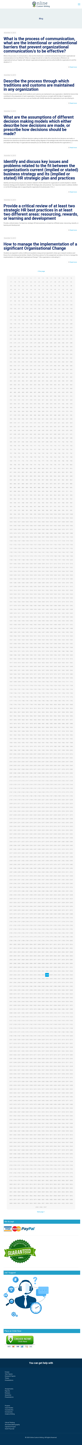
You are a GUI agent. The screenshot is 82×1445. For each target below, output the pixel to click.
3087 (67, 1009)
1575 (35, 651)
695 (35, 442)
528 (71, 400)
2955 (51, 979)
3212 (55, 1039)
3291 (51, 1058)
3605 (27, 1135)
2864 (71, 956)
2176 (71, 792)
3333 (27, 1070)
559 (67, 407)
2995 (18, 990)
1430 (31, 617)
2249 (43, 811)
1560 (39, 647)
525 (59, 400)
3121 (10, 1020)
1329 (10, 594)
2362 (47, 838)
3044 (23, 1001)
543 (67, 404)
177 (11, 320)
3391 (67, 1081)
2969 (43, 982)
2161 (10, 792)
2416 (71, 849)
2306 (14, 826)
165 (27, 316)
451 (19, 385)
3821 (59, 1184)
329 (43, 354)
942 (63, 499)
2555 (51, 883)
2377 (43, 841)
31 (67, 282)
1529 (43, 640)
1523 (18, 640)
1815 (35, 708)
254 (63, 335)
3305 (43, 1062)
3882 (47, 1199)
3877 (27, 1199)
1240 (39, 571)
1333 (27, 594)
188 (55, 320)
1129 (43, 544)
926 (63, 495)
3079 (35, 1009)
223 (67, 327)
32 (71, 282)
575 (67, 411)
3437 (59, 1093)
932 (23, 499)
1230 (63, 567)
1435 (51, 617)
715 (51, 445)
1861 (27, 720)
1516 (55, 636)
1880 (39, 723)
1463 (35, 624)
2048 (71, 761)
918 (31, 495)
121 (43, 305)
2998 (31, 990)
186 (47, 320)
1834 (47, 712)
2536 (39, 880)
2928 (71, 971)
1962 (47, 742)
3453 (59, 1097)
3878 (31, 1199)
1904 (71, 727)
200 (39, 324)
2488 (39, 868)
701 (59, 442)
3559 (35, 1123)
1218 (14, 567)
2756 (23, 933)
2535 (35, 880)
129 (11, 308)
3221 (27, 1043)
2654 (63, 906)
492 (55, 392)
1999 (67, 750)
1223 (35, 567)
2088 (39, 773)
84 (23, 297)
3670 (31, 1150)
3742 (63, 1165)
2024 (39, 758)
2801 (10, 944)
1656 (39, 670)
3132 (55, 1020)
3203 (18, 1039)
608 (71, 419)
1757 (59, 693)
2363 (51, 838)
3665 (10, 1150)
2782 (63, 937)
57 (43, 289)
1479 (35, 628)
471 (35, 388)
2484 (23, 868)
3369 (43, 1078)
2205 (59, 800)
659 (19, 434)
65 (11, 293)
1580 (55, 651)
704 (71, 442)
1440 (71, 617)
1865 (43, 720)
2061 (59, 765)
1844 (23, 716)
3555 (18, 1123)
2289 (10, 822)
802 (15, 468)
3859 (18, 1196)
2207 (67, 800)
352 (71, 358)
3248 (71, 1047)
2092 (55, 773)
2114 (14, 781)
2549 (27, 883)
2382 (63, 841)
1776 (71, 697)
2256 (71, 811)
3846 (31, 1192)
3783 (35, 1176)
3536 (71, 1116)
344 (39, 358)
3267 (18, 1055)
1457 (10, 624)
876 (55, 484)
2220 (55, 803)
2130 (14, 784)
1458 (14, 624)
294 (31, 346)
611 (19, 423)
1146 (47, 548)
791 (35, 464)
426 (47, 377)
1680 (71, 674)
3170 (14, 1032)
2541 (59, 880)
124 (55, 305)
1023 (67, 518)
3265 (10, 1055)
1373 (59, 602)
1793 (10, 704)
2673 (10, 914)
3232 (71, 1043)
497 (11, 396)
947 (19, 503)
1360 (71, 598)
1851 (51, 716)
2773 (27, 937)
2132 (23, 784)
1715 (18, 685)
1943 (35, 739)
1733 (27, 689)
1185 (10, 560)
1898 (47, 727)
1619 (18, 662)
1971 (18, 746)
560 (71, 407)
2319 (67, 826)
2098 (14, 777)
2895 (67, 963)
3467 (51, 1100)
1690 (47, 678)
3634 (14, 1142)
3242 (47, 1047)
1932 (55, 735)
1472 (71, 624)
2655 (67, 906)
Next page (41, 1212)
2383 (67, 841)
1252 (23, 575)
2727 (35, 925)
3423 (67, 1089)
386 (15, 369)
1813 (27, 708)
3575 (35, 1127)
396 (55, 369)
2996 (23, 990)
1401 (43, 609)
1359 (67, 598)
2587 (51, 891)
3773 (59, 1173)
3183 (67, 1032)
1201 (10, 563)
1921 (10, 735)
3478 (31, 1104)
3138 (14, 1024)
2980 (23, 986)
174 (63, 316)
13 (59, 278)
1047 (35, 525)
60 (55, 289)
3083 (51, 1009)
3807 (67, 1180)
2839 (35, 952)
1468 (55, 624)
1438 (63, 617)
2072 (39, 769)
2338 (14, 834)
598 (31, 419)
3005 (59, 990)
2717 (59, 921)
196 (23, 324)
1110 (31, 541)
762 (47, 457)
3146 (47, 1024)
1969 (10, 746)
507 (51, 396)
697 (43, 442)
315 (51, 350)
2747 (51, 929)
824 (39, 472)
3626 (47, 1138)
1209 (43, 563)
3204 (23, 1039)
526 (63, 400)
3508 (23, 1112)
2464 (71, 860)
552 (39, 407)
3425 (10, 1093)
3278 (63, 1055)
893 (59, 487)
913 (11, 495)
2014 (63, 754)
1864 (39, 720)
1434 (47, 617)
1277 (59, 579)
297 (43, 346)
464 (71, 385)
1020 (55, 518)
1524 (23, 640)
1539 (18, 643)
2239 (67, 807)
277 (27, 343)
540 (55, 404)
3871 (67, 1196)
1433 (43, 617)
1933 (59, 735)
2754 (14, 933)
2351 (67, 834)
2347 (51, 834)
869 (27, 484)
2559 (67, 883)
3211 (51, 1039)
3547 (51, 1119)
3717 (27, 1161)
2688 (71, 914)
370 (15, 365)
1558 (31, 647)
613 (27, 423)
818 (15, 472)
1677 (59, 674)
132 (23, 308)
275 (19, 343)
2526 (63, 876)
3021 (59, 994)
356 (23, 362)
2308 (23, 826)
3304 (39, 1062)
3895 (35, 1203)
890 (47, 487)
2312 (39, 826)
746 (47, 453)
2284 (55, 819)
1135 (67, 544)
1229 (59, 567)
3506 (14, 1112)
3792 (71, 1176)
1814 (31, 708)
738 (15, 453)
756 (23, 457)
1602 (14, 659)
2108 (55, 777)
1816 (39, 708)
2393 (43, 845)
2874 (47, 959)
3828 (23, 1188)
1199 (67, 560)
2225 (10, 807)
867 (19, 484)
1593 (43, 655)
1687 (35, 678)
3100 (55, 1013)
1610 (47, 659)
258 (15, 339)
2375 (35, 841)
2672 (71, 910)
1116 (55, 541)
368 (71, 362)
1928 (39, 735)
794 (47, 464)
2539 (51, 880)
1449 (43, 621)
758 (31, 457)
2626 (14, 902)
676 (23, 438)
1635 (18, 666)
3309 (59, 1062)
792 (39, 464)
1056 (71, 525)
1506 (14, 636)
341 (27, 358)
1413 (27, 613)
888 (39, 487)
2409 (43, 849)
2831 (67, 948)
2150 (31, 788)
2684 (55, 914)
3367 (35, 1078)
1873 (10, 723)
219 (51, 327)
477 (59, 388)
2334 (63, 830)
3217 (10, 1043)
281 (43, 343)
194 (15, 324)
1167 (67, 552)
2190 (63, 796)
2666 (47, 910)
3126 (31, 1020)
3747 (18, 1169)
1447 (35, 621)
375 (35, 365)
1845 (27, 716)
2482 (14, 868)
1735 (35, 689)
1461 (27, 624)
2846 (63, 952)
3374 (63, 1078)
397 (59, 369)
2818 (14, 948)
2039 (35, 761)
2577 (10, 891)
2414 (63, 849)
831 (67, 472)
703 (67, 442)
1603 (18, 659)
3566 (63, 1123)
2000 (71, 750)
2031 (67, 758)
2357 (27, 838)
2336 (71, 830)
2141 (59, 784)
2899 (18, 967)
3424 (71, 1089)
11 (51, 278)
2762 (47, 933)
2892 (55, 963)
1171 (18, 556)
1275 (51, 579)
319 (67, 350)
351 (67, 358)
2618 (47, 899)
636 (55, 426)
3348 (23, 1074)
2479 (67, 864)
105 (43, 301)
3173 (27, 1032)
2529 (10, 880)
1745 (10, 693)
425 (43, 377)
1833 (43, 712)
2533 (27, 880)
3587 (18, 1131)
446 (63, 381)
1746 (14, 693)
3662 (63, 1146)
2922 (47, 971)
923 (51, 495)
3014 (31, 994)
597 (27, 419)
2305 (10, 826)
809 (43, 468)
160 (71, 312)
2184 (39, 796)
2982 (31, 986)
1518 (63, 636)
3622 (31, 1138)
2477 (59, 864)
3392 (71, 1081)
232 (39, 331)
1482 (47, 628)
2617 (43, 899)
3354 (47, 1074)
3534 (63, 1116)
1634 (14, 666)
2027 (51, 758)
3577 (43, 1127)
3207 (35, 1039)
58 (47, 289)
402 (15, 373)
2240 (71, 807)
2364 (55, 838)
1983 (67, 746)
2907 (51, 967)
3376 (71, 1078)
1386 (47, 605)
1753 (43, 693)
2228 (23, 807)
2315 (51, 826)
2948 (23, 979)
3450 (47, 1097)
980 (23, 510)
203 (51, 324)
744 (39, 453)
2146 (14, 788)
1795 (18, 704)
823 (35, 472)
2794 (47, 940)
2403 (18, 849)
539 (51, 404)
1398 (31, 609)
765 (59, 457)
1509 (27, 636)
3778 (14, 1176)
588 (55, 415)
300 (55, 346)
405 (27, 373)
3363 (18, 1078)
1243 (51, 571)
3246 (63, 1047)
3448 (39, 1097)
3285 (27, 1058)
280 (39, 343)
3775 (67, 1173)
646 (31, 430)
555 (51, 407)
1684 (23, 678)
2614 (31, 899)
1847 (35, 716)
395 (51, 369)
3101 (59, 1013)
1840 (71, 712)
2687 (67, 914)
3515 (51, 1112)
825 (43, 472)
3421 (59, 1089)
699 (51, 442)
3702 (31, 1157)
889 (43, 487)
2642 (14, 906)
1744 (71, 689)
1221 (27, 567)
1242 (47, 571)
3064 (39, 1005)
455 (35, 385)
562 (15, 411)
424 (39, 377)
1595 (51, 655)
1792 (71, 701)
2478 (63, 864)
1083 (51, 533)
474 (47, 388)
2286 (63, 819)
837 (27, 476)
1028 (23, 522)
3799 (35, 1180)
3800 (39, 1180)
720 (71, 445)
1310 (63, 586)
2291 (18, 822)
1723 (51, 685)
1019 (51, 518)
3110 (31, 1017)
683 (51, 438)
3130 (47, 1020)
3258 (47, 1051)
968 (39, 506)
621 (59, 423)
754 (15, 457)
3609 (43, 1135)
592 (71, 415)
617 (43, 423)
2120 (39, 781)
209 (11, 327)
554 (47, 407)
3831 (35, 1188)
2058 (47, 765)
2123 (51, 781)
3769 (43, 1173)
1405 (59, 609)
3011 (18, 994)
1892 (23, 727)
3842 (14, 1192)
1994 (47, 750)
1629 (59, 662)
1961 (43, 742)
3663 (67, 1146)
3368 (39, 1078)
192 (71, 320)
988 (55, 510)
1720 (39, 685)
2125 (59, 781)
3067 (51, 1005)
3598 (63, 1131)
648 (39, 430)
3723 (51, 1161)
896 (71, 487)
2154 (47, 788)
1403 (51, 609)
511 (67, 396)
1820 (55, 708)
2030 (63, 758)
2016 (71, 754)
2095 (67, 773)
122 (47, 305)
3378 (14, 1081)
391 (35, 369)
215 (35, 327)
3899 (51, 1203)
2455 (35, 860)
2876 (55, 959)
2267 (51, 815)
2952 (39, 979)
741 (27, 453)
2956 (55, 979)
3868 (55, 1196)
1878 (31, 723)
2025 (43, 758)
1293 (59, 583)
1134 (63, 544)
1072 (71, 529)
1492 (23, 632)
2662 (31, 910)
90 (47, 297)
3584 (71, 1127)
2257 (10, 815)
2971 (51, 982)
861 (59, 480)
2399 (67, 845)
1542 (31, 643)
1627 (51, 662)
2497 (10, 872)
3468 (55, 1100)
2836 (23, 952)
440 (39, 381)
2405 (27, 849)
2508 (55, 872)
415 (67, 373)
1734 (31, 689)
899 (19, 491)
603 (51, 419)
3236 (23, 1047)
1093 (27, 537)
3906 (41, 1207)
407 (35, 373)
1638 (31, 666)
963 (19, 506)
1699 (18, 682)
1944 (39, 739)
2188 (55, 796)
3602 (14, 1135)
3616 (71, 1135)
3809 (10, 1184)
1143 (35, 548)
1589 (27, 655)
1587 (18, 655)
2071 (35, 769)
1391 (67, 605)
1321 (43, 590)
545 (11, 407)
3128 (39, 1020)
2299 (51, 822)
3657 (43, 1146)
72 (39, 293)
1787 (51, 701)
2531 (18, 880)
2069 (27, 769)
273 (11, 343)
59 (51, 289)
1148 (55, 548)
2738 (14, 929)
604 (55, 419)
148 (23, 312)
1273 (43, 579)
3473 (10, 1104)
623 (67, 423)
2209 (10, 803)
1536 (71, 640)
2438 (31, 857)
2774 (31, 937)
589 (59, 415)
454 (31, 385)
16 (71, 278)
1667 (18, 674)
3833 (43, 1188)
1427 (18, 617)
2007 (35, 754)
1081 (43, 533)
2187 (51, 796)
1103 (67, 537)
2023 (35, 758)
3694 (63, 1154)
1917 (59, 731)
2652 (55, 906)
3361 (10, 1078)
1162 (47, 552)
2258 (14, 815)
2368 (71, 838)
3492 (23, 1108)
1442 (14, 621)
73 (43, 293)
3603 (18, 1135)
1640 (39, 666)
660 (23, 434)
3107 (18, 1017)
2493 (59, 868)
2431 (67, 853)
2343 (35, 834)
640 (71, 426)
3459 (18, 1100)
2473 (43, 864)
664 (39, 434)
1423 (67, 613)
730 (47, 449)
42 (47, 286)
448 (71, 381)
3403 (51, 1085)
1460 (23, 624)
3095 (35, 1013)
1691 (51, 678)
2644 (23, 906)
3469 (59, 1100)
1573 (27, 651)
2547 (18, 883)
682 (47, 438)
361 (43, 362)
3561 (43, 1123)
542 (63, 404)
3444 (23, 1097)
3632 (71, 1138)
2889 (43, 963)
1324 (55, 590)
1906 (14, 731)
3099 (51, 1013)
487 (35, 392)
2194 (14, 800)
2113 (10, 781)
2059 (51, 765)
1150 (63, 548)
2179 (18, 796)
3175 (35, 1032)
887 (35, 487)
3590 (31, 1131)
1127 (35, 544)
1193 (43, 560)
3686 (31, 1154)
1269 (27, 579)
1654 (31, 670)
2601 (43, 895)
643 (19, 430)
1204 (23, 563)
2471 (35, 864)
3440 (71, 1093)
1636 (23, 666)
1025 (10, 522)
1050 (47, 525)
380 (55, 365)
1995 (51, 750)
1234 (14, 571)
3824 (71, 1184)
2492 (55, 868)
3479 (35, 1104)
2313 (43, 826)
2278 (31, 819)
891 (51, 487)
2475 (51, 864)
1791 (67, 701)
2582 (31, 891)
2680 (39, 914)
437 (27, 381)
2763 (51, 933)
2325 (27, 830)
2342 (31, 834)
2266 (47, 815)
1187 (18, 560)
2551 (35, 883)
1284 (23, 583)
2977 (10, 986)
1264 (71, 575)
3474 (14, 1104)
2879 (67, 959)
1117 (59, 541)
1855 (67, 716)
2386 (14, 845)
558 (63, 407)
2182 (31, 796)
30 (63, 282)
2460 (55, 860)
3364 (23, 1078)
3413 (27, 1089)
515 (19, 400)
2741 (27, 929)
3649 (10, 1146)
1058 (14, 529)
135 (35, 308)
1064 (39, 529)
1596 (55, 655)
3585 (10, 1131)
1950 (63, 739)
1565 (59, 647)
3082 (47, 1009)
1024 (71, 518)
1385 (43, 605)
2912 (71, 967)
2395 (51, 845)
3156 (23, 1028)
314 (47, 350)
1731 (18, 689)
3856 (71, 1192)
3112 (39, 1017)
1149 (59, 548)
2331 (51, 830)
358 (31, 362)
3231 (67, 1043)
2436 (23, 857)
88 (39, 297)
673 (11, 438)
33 (11, 286)
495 (67, 392)
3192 (39, 1036)
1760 (71, 693)
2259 (18, 815)
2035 (18, 761)
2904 (39, 967)
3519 (67, 1112)
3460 (23, 1100)
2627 (18, 902)
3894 (31, 1203)
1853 (59, 716)
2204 (55, 800)
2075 (51, 769)
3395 (18, 1085)
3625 (43, 1138)
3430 (31, 1093)
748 (55, 453)
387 (19, 369)
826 (47, 472)
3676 (55, 1150)
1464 (39, 624)
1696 (71, 678)
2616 (39, 899)
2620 (55, 899)
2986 (47, 986)
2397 (59, 845)
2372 (23, 841)
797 (59, 464)
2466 (14, 864)
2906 (47, 967)
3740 (55, 1165)
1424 (71, 613)
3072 (71, 1005)
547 (19, 407)
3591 (35, 1131)
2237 (59, 807)
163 (19, 316)
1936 (71, 735)
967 (35, 506)
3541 (27, 1119)
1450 (47, 621)
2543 (67, 880)
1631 (67, 662)
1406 (63, 609)
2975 (67, 982)
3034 (47, 998)
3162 (47, 1028)
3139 (18, 1024)
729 (43, 449)
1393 (10, 609)
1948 (55, 739)
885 (27, 487)
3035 (51, 998)
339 (19, 358)
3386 (47, 1081)
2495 (67, 868)
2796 (55, 940)
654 (63, 430)
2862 (63, 956)
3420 (55, 1089)
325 (27, 354)
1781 (27, 701)
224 (71, 327)
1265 (10, 579)
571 (51, 411)
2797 (59, 940)
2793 (43, 940)
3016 (39, 994)
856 (39, 480)
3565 (59, 1123)
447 (67, 381)
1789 (59, 701)
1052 (55, 525)
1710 (63, 682)
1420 (55, 613)
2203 (51, 800)
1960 (39, 742)
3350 (31, 1074)
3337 (43, 1070)
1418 (47, 613)
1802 (47, 704)
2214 (31, 803)
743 (35, 453)
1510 (31, 636)
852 (23, 480)
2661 (27, 910)
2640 (71, 902)
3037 (59, 998)
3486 (63, 1104)
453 (27, 385)
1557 (27, 647)
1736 (39, 689)
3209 (43, 1039)
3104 (71, 1013)
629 (27, 426)
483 (19, 392)
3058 (14, 1005)
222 (63, 327)
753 (11, 457)
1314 (14, 590)
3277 (59, 1055)
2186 (47, 796)
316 (55, 350)
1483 (51, 628)
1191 (35, 560)
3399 (35, 1085)
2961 (10, 982)
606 (63, 419)
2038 (31, 761)
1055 (67, 525)
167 (35, 316)
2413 (59, 849)
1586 (14, 655)
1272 (39, 579)
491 (51, 392)
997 (27, 514)
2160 (71, 788)
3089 (10, 1013)
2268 (55, 815)
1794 (14, 704)
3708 (55, 1157)
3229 (59, 1043)
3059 (18, 1005)
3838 (63, 1188)
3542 (31, 1119)
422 (31, 377)
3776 (71, 1173)
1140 (23, 548)
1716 (23, 685)
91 (51, 297)
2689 (10, 918)
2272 (71, 815)
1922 (14, 735)
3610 (47, 1135)
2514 (14, 876)
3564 (55, 1123)
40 (39, 286)
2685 (59, 914)
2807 (35, 944)
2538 (47, 880)
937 (43, 499)
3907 (45, 1207)
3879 (35, 1199)
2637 (59, 902)
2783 (67, 937)
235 (51, 331)
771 (19, 461)
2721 (10, 925)
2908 (55, 967)
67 (19, 293)
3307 (51, 1062)
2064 (71, 765)
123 (51, 305)
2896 (71, 963)
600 (39, 419)
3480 (39, 1104)
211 (19, 327)
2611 (18, 899)
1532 (55, 640)
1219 (18, 567)
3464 (39, 1100)
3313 (10, 1066)
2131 (18, 784)
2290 (14, 822)
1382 (31, 605)
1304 (39, 586)
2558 (63, 883)
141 (59, 308)
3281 (10, 1058)
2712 (39, 921)
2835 (18, 952)
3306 (47, 1062)
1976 (39, 746)
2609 (10, 899)
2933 (27, 975)
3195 (51, 1036)
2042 (47, 761)
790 (31, 464)
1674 (47, 674)
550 (31, 407)
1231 (67, 567)
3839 (67, 1188)
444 (55, 381)
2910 (63, 967)
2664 (39, 910)
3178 (47, 1032)
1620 (23, 662)
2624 (71, 899)
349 (59, 358)
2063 (67, 765)
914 (15, 495)
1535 (67, 640)
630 (31, 426)
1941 (27, 739)
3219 (18, 1043)
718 (63, 445)
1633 (10, 666)
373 (27, 365)
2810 (47, 944)
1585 (10, 655)
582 (31, 415)
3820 (55, 1184)
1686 (31, 678)
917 (27, 495)
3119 (67, 1017)
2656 (71, 906)
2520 (39, 876)
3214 (63, 1039)
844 (55, 476)
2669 (59, 910)
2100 (23, 777)
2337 (10, 834)
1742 (63, 689)
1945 (43, 739)
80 (71, 293)
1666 (14, 674)
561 (11, 411)
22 (31, 282)
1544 (39, 643)
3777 (10, 1176)
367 (67, 362)
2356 (23, 838)
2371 (18, 841)
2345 (43, 834)
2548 (23, 883)
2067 (18, 769)
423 (35, 377)
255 (67, 335)
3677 (59, 1150)
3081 (43, 1009)
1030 (31, 522)
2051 (18, 765)
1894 (31, 727)
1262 (63, 575)
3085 (59, 1009)
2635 (51, 902)
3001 (43, 990)
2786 (14, 940)
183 (35, 320)
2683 (51, 914)
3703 (35, 1157)
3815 (35, 1184)
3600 (71, 1131)
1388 (55, 605)
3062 (31, 1005)
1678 (63, 674)
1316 (23, 590)
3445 (27, 1097)
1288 (39, 583)
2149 (27, 788)
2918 (31, 971)
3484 (55, 1104)
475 (51, 388)
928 (71, 495)
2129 (10, 784)
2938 (47, 975)
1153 (10, 552)
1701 (27, 682)
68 (23, 293)
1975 (35, 746)
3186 (14, 1036)
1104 (71, 537)
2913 (10, 971)
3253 (27, 1051)
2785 (10, 940)
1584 (71, 651)
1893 (27, 727)
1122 (14, 544)
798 (63, 464)
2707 (18, 921)
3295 (67, 1058)
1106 (14, 541)
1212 (55, 563)
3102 (63, 1013)
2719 (67, 921)
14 (63, 278)
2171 (51, 792)
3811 (18, 1184)
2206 (63, 800)
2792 (39, 940)
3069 (59, 1005)
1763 (18, 697)
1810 (14, 708)
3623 (35, 1138)
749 (59, 453)
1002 (47, 514)
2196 (23, 800)
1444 (23, 621)
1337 (43, 594)
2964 (23, 982)
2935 (35, 975)
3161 (43, 1028)
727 (35, 449)
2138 (47, 784)
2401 (10, 849)
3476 (23, 1104)
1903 (67, 727)
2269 (59, 815)
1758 (63, 693)
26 (47, 282)
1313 (10, 590)
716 (55, 445)
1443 (18, 621)
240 (71, 331)
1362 (14, 602)
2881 (10, 963)
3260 (55, 1051)
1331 (18, 594)
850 (15, 480)
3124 (23, 1020)
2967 (35, 982)
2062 (63, 765)
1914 (47, 731)
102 (31, 301)
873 (43, 484)
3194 (47, 1036)
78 (63, 293)
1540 (23, 643)
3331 (18, 1070)
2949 (27, 979)
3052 (55, 1001)
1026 (14, 522)
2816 (71, 944)
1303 (35, 586)
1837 (59, 712)
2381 (59, 841)
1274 (47, 579)
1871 (67, 720)
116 (23, 305)
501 (27, 396)
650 (47, 430)
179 (19, 320)
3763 (18, 1173)
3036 (55, 998)
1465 (43, 624)
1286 (31, 583)
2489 (43, 868)
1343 (67, 594)
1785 (43, 701)
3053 (59, 1001)
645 (27, 430)
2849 (10, 956)
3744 (71, 1165)
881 (11, 487)
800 (71, 464)
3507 (18, 1112)
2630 (31, 902)
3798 (31, 1180)
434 (15, 381)
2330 (47, 830)
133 (27, 308)
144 (71, 308)
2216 (39, 803)
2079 (67, 769)
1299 (18, 586)
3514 (47, 1112)
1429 (27, 617)
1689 (43, 678)
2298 (47, 822)
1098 (47, 537)
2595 (18, 895)
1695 (67, 678)
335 (67, 354)
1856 (71, 716)
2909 (59, 967)
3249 (10, 1051)
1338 (47, 594)
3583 (67, 1127)
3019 (51, 994)
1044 (23, 525)
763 (51, 457)
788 (23, 464)
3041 (10, 1001)
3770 (47, 1173)
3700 (23, 1157)
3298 (14, 1062)
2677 (27, 914)
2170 (47, 792)
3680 (71, 1150)
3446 (31, 1097)
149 (27, 312)
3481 (43, 1104)
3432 (39, 1093)
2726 (31, 925)
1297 (10, 586)
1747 (18, 693)
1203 (18, 563)
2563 (18, 887)
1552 (71, 643)
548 (23, 407)
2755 (18, 933)
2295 (35, 822)
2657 (10, 910)
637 (59, 426)
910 (63, 491)
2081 (10, 773)
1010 (14, 518)
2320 (71, 826)
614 (31, 423)
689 (11, 442)
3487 (67, 1104)
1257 (43, 575)
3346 (14, 1074)
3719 (35, 1161)
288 (71, 343)
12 (55, 278)
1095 (35, 537)
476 (55, 388)
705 (11, 445)
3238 (31, 1047)
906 (47, 491)
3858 (14, 1196)
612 (23, 423)
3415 (35, 1089)
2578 (14, 891)
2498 (14, 872)
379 (51, 365)
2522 (47, 876)
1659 (51, 670)
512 (71, 396)
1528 (39, 640)
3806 (63, 1180)
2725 (27, 925)
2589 (59, 891)
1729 (10, 689)
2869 (27, 959)
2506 (47, 872)
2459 (51, 860)
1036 (55, 522)
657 (11, 434)
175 (67, 316)
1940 (23, 739)
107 (51, 301)
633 (43, 426)
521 (43, 400)
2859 (51, 956)
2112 (71, 777)
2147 (18, 788)
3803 (51, 1180)
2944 (71, 975)
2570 (47, 887)
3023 (67, 994)
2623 (67, 899)
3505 (10, 1112)
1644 (55, 666)
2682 (47, 914)
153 (43, 312)
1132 (55, 544)
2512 (71, 872)
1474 (14, 628)
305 (11, 350)
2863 (67, 956)
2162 (14, 792)
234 (47, 331)
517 (27, 400)
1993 (43, 750)
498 (15, 396)
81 (11, 297)
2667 (51, 910)
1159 (35, 552)
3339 (51, 1070)
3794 (14, 1180)
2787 (18, 940)
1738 (47, 689)
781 (59, 461)
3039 (67, 998)
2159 (67, 788)
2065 (10, 769)
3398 (31, 1085)
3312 (71, 1062)
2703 (67, 918)
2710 (31, 921)
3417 (43, 1089)
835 (19, 476)
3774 (63, 1173)
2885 (27, 963)
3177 (43, 1032)
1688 (39, 678)
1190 (31, 560)
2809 (43, 944)
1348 (23, 598)
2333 (59, 830)
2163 (18, 792)
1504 (71, 632)
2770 (14, 937)
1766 (31, 697)
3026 (14, 998)
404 (23, 373)
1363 (18, 602)
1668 (23, 674)
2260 (23, 815)
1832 (39, 712)
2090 (47, 773)
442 (47, 381)
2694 (31, 918)
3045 (27, 1001)
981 (27, 510)
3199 (67, 1036)
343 (35, 358)
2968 (39, 982)
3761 (10, 1173)
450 (15, 385)
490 (47, 392)
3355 (51, 1074)
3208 (39, 1039)
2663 (35, 910)
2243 (18, 811)
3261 (59, 1051)
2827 (51, 948)
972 (55, 506)
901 (27, 491)
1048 (39, 525)
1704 (39, 682)
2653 (59, 906)
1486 (63, 628)
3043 (18, 1001)
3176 (39, 1032)
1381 (27, 605)
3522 (14, 1116)
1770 (47, 697)
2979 (18, 986)
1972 (23, 746)
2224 (71, 803)
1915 (51, 731)
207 (67, 324)
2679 (35, 914)
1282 (14, 583)
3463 (35, 1100)
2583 (35, 891)
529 (11, 404)
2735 (67, 925)
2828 (55, 948)
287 (67, 343)
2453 (27, 860)
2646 (31, 906)
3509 (27, 1112)
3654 (31, 1146)
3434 (47, 1093)
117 (27, 305)
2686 (63, 914)
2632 (39, 902)
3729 (10, 1165)
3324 (55, 1066)
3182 (63, 1032)
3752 (39, 1169)
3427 (18, 1093)
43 (51, 286)
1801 (43, 704)
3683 (18, 1154)
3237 (27, 1047)
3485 (59, 1104)
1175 (35, 556)
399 (67, 369)
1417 (43, 613)
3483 (51, 1104)
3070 (63, 1005)
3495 (35, 1108)
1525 (27, 640)
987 (51, 510)
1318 (31, 590)
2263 (35, 815)
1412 (23, 613)
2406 (31, 849)
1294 (63, 583)
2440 (39, 857)
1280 (71, 579)
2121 (43, 781)
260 (23, 339)
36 (23, 286)
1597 (59, 655)
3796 (23, 1180)
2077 (59, 769)
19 (19, 282)
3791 (67, 1176)
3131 (51, 1020)
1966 (63, 742)
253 (59, 335)
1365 (27, 602)
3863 (35, 1196)
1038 (63, 522)
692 (23, 442)
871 (35, 484)
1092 (23, 537)
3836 (55, 1188)
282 (47, 343)
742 (31, 453)
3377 (10, 1081)
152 (39, 312)
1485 (59, 628)
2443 (51, 857)
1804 (55, 704)
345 (43, 358)
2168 (39, 792)
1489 (10, 632)
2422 (31, 853)
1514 (47, 636)
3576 (39, 1127)
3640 (39, 1142)
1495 (35, 632)
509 (59, 396)
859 (51, 480)
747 (51, 453)
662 (31, 434)
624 (71, 423)
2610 (14, 899)
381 (59, 365)
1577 (43, 651)
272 (71, 339)
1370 (47, 602)
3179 (51, 1032)
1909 (27, 731)
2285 (59, 819)
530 (15, 404)
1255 (35, 575)
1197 (59, 560)
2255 (67, 811)
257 (11, 339)
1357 (59, 598)
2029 (59, 758)
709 (27, 445)
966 (31, 506)
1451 (51, 621)
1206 (31, 563)
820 (23, 472)
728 (39, 449)
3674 (47, 1150)
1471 (67, 624)
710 (31, 445)
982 (31, 510)
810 (47, 468)
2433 (10, 857)
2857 (43, 956)
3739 (51, 1165)
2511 (67, 872)
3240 (39, 1047)
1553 (10, 647)
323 (19, 354)
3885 (59, 1199)
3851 (51, 1192)
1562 (47, 647)
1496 (39, 632)
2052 (23, 765)
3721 (43, 1161)
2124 (55, 781)
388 (23, 369)
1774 (63, 697)
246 (31, 335)
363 (51, 362)
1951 (67, 739)
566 (31, 411)
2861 (59, 956)
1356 (55, 598)
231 (35, 331)
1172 (23, 556)
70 (31, 293)
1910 (31, 731)
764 (55, 457)
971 (51, 506)
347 (51, 358)
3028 (23, 998)
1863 (35, 720)
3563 (51, 1123)
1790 (63, 701)
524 (55, 400)
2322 (14, 830)
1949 (59, 739)
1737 (43, 689)
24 (39, 282)
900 (23, 491)
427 (51, 377)
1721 (43, 685)
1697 (10, 682)
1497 (43, 632)
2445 (59, 857)
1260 (55, 575)
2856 (39, 956)
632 (39, 426)
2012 (55, 754)
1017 (43, 518)
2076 (55, 769)
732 (55, 449)
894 (63, 487)
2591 (67, 891)
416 (71, 373)
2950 (31, 979)
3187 (18, 1036)
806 (31, 468)
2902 (31, 967)
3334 (31, 1070)
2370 (14, 841)
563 (19, 411)
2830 (63, 948)
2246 (31, 811)
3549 (59, 1119)
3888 (71, 1199)
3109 (27, 1017)
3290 (47, 1058)
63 (67, 289)
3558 (31, 1123)
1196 (55, 560)
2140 (55, 784)
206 (63, 324)
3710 (63, 1157)
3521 (10, 1116)
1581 (59, 651)
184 (39, 320)
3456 (71, 1097)
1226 (47, 567)
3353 (43, 1074)
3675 (51, 1150)
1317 (27, 590)
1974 (31, 746)
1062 (31, 529)
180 (23, 320)
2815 (67, 944)
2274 (14, 819)
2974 (63, 982)
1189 (27, 560)
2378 (47, 841)
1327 (67, 590)
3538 (14, 1119)
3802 (47, 1180)
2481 (10, 868)
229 (27, 331)
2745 (43, 929)
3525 (27, 1116)
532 (23, 404)
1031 (35, 522)
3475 (18, 1104)
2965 (27, 982)
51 (19, 289)
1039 (67, 522)
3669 (27, 1150)
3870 (63, 1196)
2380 (55, 841)
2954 (47, 979)
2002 (14, 754)
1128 (39, 544)
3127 (35, 1020)
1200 (71, 560)
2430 (63, 853)
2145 (10, 788)
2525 (59, 876)
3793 (10, 1180)
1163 (51, 552)
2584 (39, 891)
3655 (35, 1146)
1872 (71, 720)
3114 (47, 1017)
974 (63, 506)
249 (43, 335)
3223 (35, 1043)
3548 (55, 1119)
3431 (35, 1093)
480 (71, 388)
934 (31, 499)
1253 (27, 575)
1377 (10, 605)
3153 (10, 1028)
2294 (31, 822)
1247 (67, 571)
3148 (55, 1024)
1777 (10, 701)
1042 (14, 525)
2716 (55, 921)
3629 (59, 1138)
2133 (27, 784)
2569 (43, 887)
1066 (47, 529)
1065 (43, 529)
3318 (31, 1066)
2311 (35, 826)
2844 (55, 952)
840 (39, 476)
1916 (55, 731)
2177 (10, 796)
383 (67, 365)
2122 (47, 781)
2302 (63, 822)
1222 (31, 567)
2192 (71, 796)
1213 (59, 563)
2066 (14, 769)
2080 (71, 769)
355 (19, 362)
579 (19, 415)
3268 (23, 1055)
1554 (14, 647)
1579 (51, 651)
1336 (39, 594)
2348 (55, 834)
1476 (23, 628)
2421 (27, 853)
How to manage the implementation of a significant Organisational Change (40, 246)
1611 (51, 659)
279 (35, 343)
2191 (67, 796)
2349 (59, 834)
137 (43, 308)
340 (23, 358)
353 (11, 362)
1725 (59, 685)
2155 (51, 788)
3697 (10, 1157)
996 (23, 514)
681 (43, 438)
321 (11, 354)
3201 (10, 1039)
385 (11, 369)
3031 (35, 998)
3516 (55, 1112)
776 (39, 461)
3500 (55, 1108)
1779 (18, 701)
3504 (71, 1108)
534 (31, 404)
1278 (63, 579)
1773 (59, 697)
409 (43, 373)
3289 (43, 1058)
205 (59, 324)
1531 (51, 640)
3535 (67, 1116)
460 (55, 385)
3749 (27, 1169)
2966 (31, 982)
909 (59, 491)
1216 (71, 563)
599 (35, 419)
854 (31, 480)
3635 (18, 1142)
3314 (14, 1066)
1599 (67, 655)
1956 (23, 742)
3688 (39, 1154)
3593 (43, 1131)
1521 (10, 640)
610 (15, 423)
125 (59, 305)
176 (71, 316)
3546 (47, 1119)
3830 (31, 1188)
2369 (10, 841)
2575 (67, 887)
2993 (10, 990)
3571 (18, 1127)
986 (47, 510)
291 (19, 346)
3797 (27, 1180)
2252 (55, 811)
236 (55, 331)
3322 (47, 1066)
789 (27, 464)
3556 (23, 1123)
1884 (55, 723)
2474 (47, 864)
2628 (23, 902)
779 (51, 461)
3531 (51, 1116)
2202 (47, 800)
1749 (27, 693)
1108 (23, 541)
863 (67, 480)
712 (39, 445)
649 (43, 430)
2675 (18, 914)
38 (31, 286)
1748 (23, 693)
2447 (67, 857)
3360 (71, 1074)
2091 (51, 773)
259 (19, 339)
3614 (63, 1135)
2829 (59, 948)
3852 (55, 1192)
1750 (31, 693)
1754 (47, 693)
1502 (63, 632)
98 (15, 301)
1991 (35, 750)
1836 (55, 712)
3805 (59, 1180)
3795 (18, 1180)
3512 (39, 1112)
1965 (59, 742)
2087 (35, 773)
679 (35, 438)
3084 (55, 1009)
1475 (18, 628)
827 (51, 472)
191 (67, 320)
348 (55, 358)
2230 (31, 807)
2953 (43, 979)
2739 (18, 929)
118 (31, 305)
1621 (27, 662)
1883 (51, 723)
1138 (14, 548)
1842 (14, 716)
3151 (67, 1024)
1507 (18, 636)
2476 (55, 864)
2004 (23, 754)
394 (47, 369)
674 (15, 438)
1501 (59, 632)
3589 (27, 1131)
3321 (43, 1066)
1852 (55, 716)
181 (27, 320)
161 (11, 316)
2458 (47, 860)
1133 (59, 544)
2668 (55, 910)
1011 (18, 518)
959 (67, 503)
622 (63, 423)
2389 (27, 845)
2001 (10, 754)
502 (31, 396)
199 (35, 324)
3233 (10, 1047)
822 (31, 472)
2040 (39, 761)
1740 (55, 689)
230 (31, 331)
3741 (59, 1165)
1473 (10, 628)
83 (19, 297)
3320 (39, 1066)
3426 (14, 1093)
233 (43, 331)
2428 (55, 853)
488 (39, 392)
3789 (59, 1176)
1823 (67, 708)
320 (71, 350)
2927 (67, 971)
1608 (39, 659)
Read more (73, 67)
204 (55, 324)
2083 (18, 773)
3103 (67, 1013)
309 (27, 350)
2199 (35, 800)
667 (51, 434)
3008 (71, 990)
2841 (43, 952)
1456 (71, 621)
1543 (35, 643)
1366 (31, 602)
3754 (47, 1169)
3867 (51, 1196)
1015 (35, 518)
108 (55, 301)
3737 (43, 1165)
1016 (39, 518)
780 (55, 461)
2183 (35, 796)
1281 (10, 583)
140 (55, 308)
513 (11, 400)
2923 (51, 971)
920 (39, 495)
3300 (23, 1062)
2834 (14, 952)
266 (47, 339)
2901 (27, 967)
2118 (31, 781)
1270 (31, 579)
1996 (55, 750)
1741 (59, 689)
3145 (43, 1024)
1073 (10, 533)
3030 (31, 998)
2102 (31, 777)
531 (19, 404)
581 (27, 415)
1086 (63, 533)
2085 (27, 773)
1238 (31, 571)
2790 (31, 940)
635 (51, 426)
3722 (47, 1161)
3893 (27, 1203)
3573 (27, 1127)
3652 (23, 1146)
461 (59, 385)
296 (39, 346)
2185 (43, 796)
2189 (59, 796)
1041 (10, 525)
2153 (43, 788)
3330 (14, 1070)
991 (67, 510)
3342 (63, 1070)
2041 (43, 761)
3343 (67, 1070)
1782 (31, 701)
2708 (23, 921)
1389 (59, 605)
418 (15, 377)
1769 (43, 697)
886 (31, 487)
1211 (51, 563)
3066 (47, 1005)
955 (51, 503)
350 (63, 358)
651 (51, 430)
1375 (67, 602)
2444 (55, 857)
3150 (63, 1024)
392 (39, 369)
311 (35, 350)
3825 (10, 1188)
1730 (14, 689)
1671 (35, 674)
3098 (47, 1013)
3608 (39, 1135)
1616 (71, 659)
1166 (63, 552)
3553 (10, 1123)
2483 (18, 868)
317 (59, 350)
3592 (39, 1131)
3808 (71, 1180)
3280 (71, 1055)
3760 (71, 1169)
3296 (71, 1058)
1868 (55, 720)
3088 (71, 1009)
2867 (18, 959)
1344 (71, 594)
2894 (63, 963)
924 (55, 495)
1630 (63, 662)
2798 (63, 940)
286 (63, 343)
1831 (35, 712)
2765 (59, 933)
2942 (63, 975)
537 (43, 404)
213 (27, 327)
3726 (63, 1161)
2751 (67, 929)
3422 (63, 1089)
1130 (47, 544)
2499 (18, 872)
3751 (35, 1169)
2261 (27, 815)
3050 (47, 1001)
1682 (14, 678)
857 (43, 480)
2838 (31, 952)
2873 (43, 959)
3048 (39, 1001)
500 (23, 396)
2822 (31, 948)
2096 (71, 773)
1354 (47, 598)
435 (19, 381)
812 (55, 468)
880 (71, 484)
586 (47, 415)
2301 (59, 822)
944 (71, 499)
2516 (23, 876)
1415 (35, 613)
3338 (47, 1070)
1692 (55, 678)
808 (39, 468)
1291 (51, 583)
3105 (10, 1017)
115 (19, 305)
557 (59, 407)
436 (23, 381)
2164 (23, 792)
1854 (63, 716)
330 (47, 354)
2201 (43, 800)
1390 (63, 605)
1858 (14, 720)
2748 (55, 929)
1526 (31, 640)
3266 (14, 1055)
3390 (63, 1081)
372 (23, 365)
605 (59, 419)
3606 (31, 1135)
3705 (43, 1157)
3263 (67, 1051)
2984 (39, 986)
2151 (35, 788)
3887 (67, 1199)
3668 (23, 1150)
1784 (39, 701)
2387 (18, 845)
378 (47, 365)
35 (19, 286)
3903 (67, 1203)
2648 (39, 906)
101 (27, 301)
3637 (27, 1142)
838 (31, 476)
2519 (35, 876)
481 (11, 392)
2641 (10, 906)
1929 (43, 735)
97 (11, 301)
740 (23, 453)
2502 (31, 872)
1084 (55, 533)
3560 (39, 1123)
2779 (51, 937)
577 (11, 415)
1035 (51, 522)
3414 (31, 1089)
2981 (27, 986)
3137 (10, 1024)
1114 (47, 541)
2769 (10, 937)
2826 (47, 948)
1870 (63, 720)
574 (63, 411)
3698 (14, 1157)
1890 (14, 727)
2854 (31, 956)
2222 (63, 803)
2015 (67, 754)
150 (31, 312)
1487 (67, 628)
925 (59, 495)
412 (55, 373)
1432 (39, 617)
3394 (14, 1085)
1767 (35, 697)
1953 (10, 742)
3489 (10, 1108)
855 (35, 480)
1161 (43, 552)
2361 (43, 838)
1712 (71, 682)
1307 (51, 586)
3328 (71, 1066)
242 (15, 335)
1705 (43, 682)
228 (23, 331)
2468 (23, 864)
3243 (51, 1047)
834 (15, 476)
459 (51, 385)
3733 (27, 1165)
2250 (47, 811)
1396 (23, 609)
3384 (39, 1081)
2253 (59, 811)
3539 (18, 1119)
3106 (14, 1017)
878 (63, 484)
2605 (59, 895)
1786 (47, 701)
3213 (59, 1039)
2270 (63, 815)
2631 (35, 902)
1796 (23, 704)
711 (35, 445)
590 (63, 415)
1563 (51, 647)
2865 (10, 959)
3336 (39, 1070)
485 (27, 392)
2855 (35, 956)
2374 (31, 841)
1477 (27, 628)
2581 (27, 891)
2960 (71, 979)
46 (63, 286)
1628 (55, 662)
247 (35, 335)
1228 (55, 567)
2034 (14, 761)
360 (39, 362)
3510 (31, 1112)
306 (15, 350)
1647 (67, 666)
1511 (35, 636)
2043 (51, 761)
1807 (67, 704)
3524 (23, 1116)
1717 (27, 685)
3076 (23, 1009)
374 (31, 365)
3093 (27, 1013)
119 (35, 305)
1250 (14, 575)
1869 (59, 720)
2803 (18, 944)
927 (67, 495)
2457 (43, 860)
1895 (35, 727)
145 (11, 312)
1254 (31, 575)
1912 (39, 731)
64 (71, 289)
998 (31, 514)
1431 (35, 617)
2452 (23, 860)
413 (59, 373)
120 (39, 305)
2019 (18, 758)
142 (63, 308)
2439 (35, 857)
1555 (18, 647)
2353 (10, 838)
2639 (67, 902)
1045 (27, 525)
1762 (14, 697)
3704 (39, 1157)
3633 (10, 1142)
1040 (71, 522)
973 (59, 506)
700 (55, 442)
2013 (59, 754)
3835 (51, 1188)
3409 (10, 1089)
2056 (39, 765)
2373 (27, 841)
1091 (18, 537)
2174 (63, 792)
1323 (51, 590)
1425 (10, 617)
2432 (71, 853)
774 (31, 461)
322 (15, 354)
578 (15, 415)
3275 (51, 1055)
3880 (39, 1199)
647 (35, 430)
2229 (27, 807)
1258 (47, 575)
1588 (23, 655)
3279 (67, 1055)
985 (43, 510)
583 (35, 415)
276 (23, 343)
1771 (51, 697)
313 (43, 350)
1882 (47, 723)
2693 (27, 918)
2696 (39, 918)
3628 (55, 1138)
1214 (63, 563)
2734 (63, 925)
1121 (10, 544)
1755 (51, 693)
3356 (55, 1074)
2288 (71, 819)
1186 (14, 560)
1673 (43, 674)
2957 (59, 979)
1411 (18, 613)
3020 (55, 994)
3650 (14, 1146)
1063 (35, 529)
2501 (27, 872)
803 (19, 468)
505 (43, 396)
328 (39, 354)
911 (67, 491)
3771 (51, 1173)
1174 (31, 556)
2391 (35, 845)
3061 (27, 1005)
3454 (63, 1097)
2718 (63, 921)
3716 (23, 1161)
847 (67, 476)
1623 (35, 662)
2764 (55, 933)
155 (51, 312)
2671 (67, 910)
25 (43, 282)
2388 (23, 845)
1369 (43, 602)
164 (23, 316)
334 (63, 354)
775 (35, 461)
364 (55, 362)
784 (71, 461)
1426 (14, 617)
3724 (55, 1161)
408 (39, 373)
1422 (63, 613)
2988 (55, 986)
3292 (55, 1058)
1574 (31, 651)
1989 (27, 750)
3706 (47, 1157)
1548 (55, 643)
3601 (10, 1135)
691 (19, 442)
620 (55, 423)
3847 (35, 1192)
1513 (43, 636)
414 (63, 373)
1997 (59, 750)
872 (39, 484)
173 (59, 316)
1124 (23, 544)
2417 (10, 853)
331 (51, 354)
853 (27, 480)
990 (63, 510)
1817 (43, 708)
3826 (14, 1188)
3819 (51, 1184)
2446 (63, 857)
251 (51, 335)
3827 (18, 1188)
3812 (23, 1184)
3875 (18, 1199)
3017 (43, 994)
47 (67, 286)
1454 (63, 621)
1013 (27, 518)
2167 (35, 792)
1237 (27, 571)
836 (23, 476)
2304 (71, 822)
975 (67, 506)
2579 (18, 891)
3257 (43, 1051)
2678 (31, 914)
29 (59, 282)
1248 (71, 571)
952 (39, 503)
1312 (71, 586)
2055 (35, 765)
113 (11, 305)
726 (31, 449)
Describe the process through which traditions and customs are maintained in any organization (39, 85)
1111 (35, 541)
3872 (71, 1196)
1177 (43, 556)
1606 (31, 659)
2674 (14, 914)
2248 (39, 811)
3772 (55, 1173)
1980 (55, 746)
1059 (18, 529)
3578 (47, 1127)
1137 (10, 548)
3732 (23, 1165)
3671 (35, 1150)
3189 (27, 1036)
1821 (59, 708)
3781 (27, 1176)
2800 (71, 940)
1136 (71, 544)
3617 (10, 1138)
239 (67, 331)
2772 (23, 937)
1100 (55, 537)
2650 (47, 906)
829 (59, 472)
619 (51, 423)
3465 (43, 1100)
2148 (23, 788)
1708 (55, 682)
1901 (59, 727)
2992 (71, 986)
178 (15, 320)
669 (59, 434)
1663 (67, 670)
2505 (43, 872)
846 (63, 476)
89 (43, 297)
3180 (55, 1032)
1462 (31, 624)
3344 (71, 1070)
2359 (35, 838)
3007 (67, 990)
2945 (10, 979)
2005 (27, 754)
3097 (43, 1013)
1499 (51, 632)
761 (43, 457)
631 (35, 426)
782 (63, 461)
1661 (59, 670)
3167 (67, 1028)
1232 (71, 567)
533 (27, 404)
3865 (43, 1196)
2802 (14, 944)
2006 (31, 754)
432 (71, 377)
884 (23, 487)
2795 (51, 940)
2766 (63, 933)
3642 (47, 1142)
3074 (14, 1009)
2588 (55, 891)
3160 (39, 1028)
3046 (31, 1001)
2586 (47, 891)
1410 (14, 613)
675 (19, 438)
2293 (27, 822)
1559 (35, 647)
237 (59, 331)
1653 (27, 670)
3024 (71, 994)
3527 (35, 1116)
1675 (51, 674)
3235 (18, 1047)
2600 (39, 895)
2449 (10, 860)
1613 (59, 659)
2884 (23, 963)
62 (63, 289)
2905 (43, 967)
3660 (55, 1146)
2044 (55, 761)
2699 (51, 918)
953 (43, 503)
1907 (18, 731)
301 (59, 346)
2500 (23, 872)
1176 (39, 556)
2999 (35, 990)
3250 (14, 1051)
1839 (67, 712)
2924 (55, 971)
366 (63, 362)
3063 (35, 1005)
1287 (35, 583)
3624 (39, 1138)
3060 (23, 1005)
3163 (51, 1028)
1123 (18, 544)
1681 (10, 678)
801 (11, 468)
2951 (35, 979)
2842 (47, 952)
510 (63, 396)
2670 (63, 910)
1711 (67, 682)
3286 (31, 1058)
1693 (59, 678)
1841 (10, 716)
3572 (23, 1127)
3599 (67, 1131)
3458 (14, 1100)
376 (39, 365)
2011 (51, 754)
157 (59, 312)
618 (47, 423)
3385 (43, 1081)
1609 (43, 659)
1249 (10, 575)
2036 (23, 761)
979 (19, 510)
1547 (51, 643)
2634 (47, 902)
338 (15, 358)
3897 (43, 1203)
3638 (31, 1142)
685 (59, 438)
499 (19, 396)
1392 (71, 605)
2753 (10, 933)
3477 (27, 1104)
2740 (23, 929)
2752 (71, 929)
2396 (55, 845)
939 (51, 499)
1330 (14, 594)
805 (27, 468)
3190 (31, 1036)
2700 (55, 918)
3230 (63, 1043)
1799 (35, 704)
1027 (18, 522)
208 (71, 324)
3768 (39, 1173)
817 (11, 472)
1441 (10, 621)
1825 (10, 712)
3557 (27, 1123)
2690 (14, 918)
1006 (63, 514)
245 (27, 335)
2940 (55, 975)
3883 (51, 1199)
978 (15, 510)
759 (35, 457)
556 (55, 407)
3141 (27, 1024)
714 (47, 445)
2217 (43, 803)
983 (35, 510)
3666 (14, 1150)
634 (47, 426)
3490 (14, 1108)
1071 (67, 529)
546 (15, 407)
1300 (23, 586)
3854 (63, 1192)
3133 (59, 1020)
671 (67, 434)
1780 (23, 701)
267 (51, 339)
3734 (31, 1165)
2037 (27, 761)
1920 (71, 731)
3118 (63, 1017)
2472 (39, 864)
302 (63, 346)
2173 (59, 792)
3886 (63, 1199)
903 (35, 491)
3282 (14, 1058)
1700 (23, 682)
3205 (27, 1039)
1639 (35, 666)
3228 (55, 1043)
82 (15, 297)
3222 (31, 1043)
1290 (47, 583)
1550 (63, 643)
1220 (23, 567)
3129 (43, 1020)
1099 (51, 537)
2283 (51, 819)
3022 (63, 994)
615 (35, 423)
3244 (55, 1047)
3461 (27, 1100)
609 (11, 423)
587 (51, 415)
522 (47, 400)
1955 (18, 742)
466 (15, 388)
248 (39, 335)
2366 (63, 838)
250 (47, 335)
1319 (35, 590)
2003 (18, 754)
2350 (63, 834)
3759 (67, 1169)
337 (11, 358)
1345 (10, 598)
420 (23, 377)
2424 (39, 853)
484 (23, 392)
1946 (47, 739)
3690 (47, 1154)
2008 (39, 754)
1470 (63, 624)
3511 (35, 1112)
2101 (27, 777)
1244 (55, 571)
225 (11, 331)
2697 (43, 918)
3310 (63, 1062)
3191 (35, 1036)
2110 (63, 777)
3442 (14, 1097)
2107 (51, 777)
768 (71, 457)
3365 (27, 1078)
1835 (51, 712)
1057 (10, 529)
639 (67, 426)
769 (11, 461)
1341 (59, 594)
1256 (39, 575)
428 (55, 377)
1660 (55, 670)
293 (27, 346)
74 (47, 293)
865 (11, 484)
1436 (55, 617)
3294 (63, 1058)
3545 (43, 1119)
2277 (27, 819)
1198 (63, 560)
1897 (43, 727)
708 (23, 445)
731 (51, 449)
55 (35, 289)
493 (59, 392)
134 (31, 308)
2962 (14, 982)
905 (43, 491)
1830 (31, 712)
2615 (35, 899)
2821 (27, 948)
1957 (27, 742)
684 (55, 438)
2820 (23, 948)
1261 (59, 575)
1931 (51, 735)
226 (15, 331)
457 (43, 385)
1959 (35, 742)
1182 (63, 556)
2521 (43, 876)
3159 (35, 1028)
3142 (31, 1024)
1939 (18, 739)
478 (63, 388)
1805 (59, 704)
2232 (39, 807)
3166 (63, 1028)
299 (51, 346)
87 (35, 297)
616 (39, 423)
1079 (35, 533)
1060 (23, 529)
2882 (14, 963)
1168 (71, 552)
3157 (27, 1028)
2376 (39, 841)
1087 (67, 533)
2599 (35, 895)
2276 (23, 819)
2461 (59, 860)
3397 (27, 1085)
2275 (18, 819)
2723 (18, 925)
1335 (35, 594)
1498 (47, 632)
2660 (23, 910)
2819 (18, 948)
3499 (51, 1108)
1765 (27, 697)
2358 (31, 838)
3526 (31, 1116)
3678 (63, 1150)
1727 (67, 685)
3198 (63, 1036)
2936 (39, 975)
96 (71, 297)
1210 (47, 563)
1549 (59, 643)
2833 (10, 952)
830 (63, 472)
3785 (43, 1176)
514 (15, 400)
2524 (55, 876)
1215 (67, 563)
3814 (31, 1184)
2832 (71, 948)
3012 (23, 994)
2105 (43, 777)
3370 (47, 1078)
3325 (59, 1066)
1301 (27, 586)
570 (47, 411)
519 (35, 400)
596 (23, 419)
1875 (18, 723)
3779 (18, 1176)
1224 (39, 567)
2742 (31, 929)
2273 (10, 819)
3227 (51, 1043)
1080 (39, 533)
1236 (23, 571)
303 (67, 346)
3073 (10, 1009)
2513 (10, 876)
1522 (14, 640)
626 (15, 426)
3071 (67, 1005)
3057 (10, 1005)
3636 (23, 1142)
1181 (59, 556)
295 (35, 346)
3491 (18, 1108)
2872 (39, 959)
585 (43, 415)
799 (67, 464)
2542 (63, 880)
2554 (47, 883)
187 (51, 320)
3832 (39, 1188)
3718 (31, 1161)
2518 (31, 876)
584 (39, 415)
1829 (27, 712)
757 (27, 457)
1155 (18, 552)
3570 (14, 1127)
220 (55, 327)
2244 (23, 811)
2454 (31, 860)
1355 (51, 598)
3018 (47, 994)
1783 (35, 701)
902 (31, 491)
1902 (63, 727)
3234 (14, 1047)
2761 (43, 933)
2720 (71, 921)
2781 (59, 937)
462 (63, 385)
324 (23, 354)
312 (39, 350)
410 (47, 373)
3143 (35, 1024)
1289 (43, 583)
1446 (31, 621)
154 (47, 312)
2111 (67, 777)
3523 (18, 1116)
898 (15, 491)
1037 (59, 522)
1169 (10, 556)
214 (31, 327)
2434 (14, 857)
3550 (63, 1119)
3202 (14, 1039)
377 (43, 365)
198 (31, 324)
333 (59, 354)
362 (47, 362)
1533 (59, 640)
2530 (14, 880)
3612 (55, 1135)
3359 (67, 1074)
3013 (27, 994)
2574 (63, 887)
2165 (27, 792)
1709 (59, 682)
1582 (63, 651)
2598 (31, 895)
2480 (71, 864)
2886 (31, 963)
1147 (51, 548)
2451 (18, 860)
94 (63, 297)
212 (23, 327)
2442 (47, 857)
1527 (35, 640)
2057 (43, 765)
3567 (67, 1123)
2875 (51, 959)
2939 (51, 975)
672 (71, 434)
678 (31, 438)
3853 (59, 1192)
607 (67, 419)
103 (35, 301)
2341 (27, 834)
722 (15, 449)
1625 (43, 662)
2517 (27, 876)
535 (35, 404)
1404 (55, 609)
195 (19, 324)
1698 (14, 682)
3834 (47, 1188)
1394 (14, 609)
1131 (51, 544)
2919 (35, 971)
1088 (71, 533)
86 (31, 297)
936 (39, 499)
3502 (63, 1108)
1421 (59, 613)
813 (59, 468)
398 (63, 369)
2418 (14, 853)
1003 (51, 514)
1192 (39, 560)
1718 (31, 685)
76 (55, 293)
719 (67, 445)
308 (23, 350)
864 (71, 480)
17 (11, 282)
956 (55, 503)
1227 (51, 567)
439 (35, 381)
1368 (39, 602)
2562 (14, 887)
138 (47, 308)
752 (71, 453)
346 (47, 358)
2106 (47, 777)
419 (19, 377)
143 (67, 308)
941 (59, 499)
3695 (67, 1154)
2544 (71, 880)
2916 (23, 971)
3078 (31, 1009)
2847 (67, 952)
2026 (47, 758)
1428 (23, 617)
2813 (59, 944)
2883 (18, 963)
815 (67, 468)
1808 (71, 704)
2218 (47, 803)
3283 (18, 1058)
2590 (63, 891)
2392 (39, 845)
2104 (39, 777)
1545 (43, 643)
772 (23, 461)
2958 (63, 979)
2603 (51, 895)
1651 (18, 670)
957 (59, 503)
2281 (43, 819)
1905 (10, 731)
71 (35, 293)
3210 (47, 1039)
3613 (59, 1135)
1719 (35, 685)
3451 (51, 1097)
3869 (59, 1196)
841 (43, 476)
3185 (10, 1036)
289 (11, 346)
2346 (47, 834)
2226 (14, 807)
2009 (43, 754)
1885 (59, 723)
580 (23, 415)
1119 (67, 541)
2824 (39, 948)
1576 (39, 651)
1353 (43, 598)
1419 (51, 613)
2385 (10, 845)
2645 (27, 906)
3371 (51, 1078)
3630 (63, 1138)
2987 (51, 986)
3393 (10, 1085)
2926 (63, 971)
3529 (43, 1116)
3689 (43, 1154)
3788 (55, 1176)
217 (43, 327)
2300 (55, 822)
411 (51, 373)
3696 (71, 1154)
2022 (31, 758)
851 (19, 480)
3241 (43, 1047)
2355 (18, 838)
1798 (31, 704)
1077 (27, 533)
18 (15, 282)
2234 (47, 807)
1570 (14, 651)
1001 (43, 514)
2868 (23, 959)
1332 (23, 594)
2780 (55, 937)
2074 (47, 769)
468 (23, 388)
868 (23, 484)
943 (67, 499)
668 (55, 434)
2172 (55, 792)
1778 (14, 701)
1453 (59, 621)
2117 (27, 781)
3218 (14, 1043)
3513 (43, 1112)
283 (51, 343)
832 (71, 472)
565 (27, 411)
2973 (59, 982)
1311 (67, 586)
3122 (14, 1020)
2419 (18, 853)
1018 (47, 518)
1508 (23, 636)
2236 (55, 807)
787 (19, 464)
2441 (43, 857)
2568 (39, 887)
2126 (63, 781)
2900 (23, 967)
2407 (35, 849)
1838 (63, 712)
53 (27, 289)
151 (35, 312)
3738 (47, 1165)
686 (63, 438)
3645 (59, 1142)
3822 (63, 1184)
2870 (31, 959)
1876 (23, 723)
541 (59, 404)
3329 (10, 1070)
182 (31, 320)
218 (47, 327)
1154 (14, 552)
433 (11, 381)
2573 (59, 887)
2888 (39, 963)
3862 (31, 1196)
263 (35, 339)
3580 (55, 1127)
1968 (71, 742)
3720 (39, 1161)
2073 (43, 769)
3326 (63, 1066)
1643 (51, 666)
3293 (59, 1058)
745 (43, 453)
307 (19, 350)
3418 (47, 1089)
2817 (10, 948)
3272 (39, 1055)
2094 (63, 773)
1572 (23, 651)
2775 (35, 937)
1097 (43, 537)
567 (35, 411)
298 (47, 346)
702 (63, 442)
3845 (27, 1192)
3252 (23, 1051)
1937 (10, 739)
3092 (23, 1013)
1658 (47, 670)
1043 (18, 525)
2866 (14, 959)
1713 (10, 685)
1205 (27, 563)
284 (55, 343)
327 (35, 354)
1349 (27, 598)
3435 (51, 1093)
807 (35, 468)
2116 (23, 781)
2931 (18, 975)
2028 (55, 758)
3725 (59, 1161)
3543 (35, 1119)
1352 (39, 598)
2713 (43, 921)
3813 (27, 1184)
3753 (43, 1169)
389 (27, 369)
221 (59, 327)
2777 (43, 937)
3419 (51, 1089)
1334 (31, 594)
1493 (27, 632)
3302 (31, 1062)
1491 (18, 632)
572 (55, 411)
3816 (39, 1184)
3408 (71, 1085)
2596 (23, 895)
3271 (35, 1055)
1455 (67, 621)
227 (19, 331)
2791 (35, 940)
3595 (51, 1131)
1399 (35, 609)
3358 (63, 1074)
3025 (10, 998)
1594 (47, 655)
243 (19, 335)
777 (43, 461)
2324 (23, 830)
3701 (27, 1157)
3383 (35, 1081)
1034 (47, 522)
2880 (71, 959)
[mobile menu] (79, 4)
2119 (35, 781)
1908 (23, 731)
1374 (63, 602)
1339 (51, 594)
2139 (51, 784)
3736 (39, 1165)
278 (31, 343)
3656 (39, 1146)
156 (55, 312)
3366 (31, 1078)
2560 (71, 883)
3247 (67, 1047)
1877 (27, 723)
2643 (18, 906)
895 (67, 487)
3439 (67, 1093)
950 (31, 503)
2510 (63, 872)
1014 (31, 518)
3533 (59, 1116)
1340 (55, 594)
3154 (14, 1028)
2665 (43, 910)
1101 (59, 537)
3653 (27, 1146)
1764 (23, 697)
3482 (47, 1104)
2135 (35, 784)
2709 (27, 921)
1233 (10, 571)
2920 (39, 971)
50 (15, 289)
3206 (31, 1039)
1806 (63, 704)
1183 (67, 556)
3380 (23, 1081)
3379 (18, 1081)
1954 (14, 742)
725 (27, 449)
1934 (63, 735)
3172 (23, 1032)
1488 (71, 628)
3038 (63, 998)
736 (71, 449)
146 (15, 312)
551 (35, 407)
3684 (23, 1154)
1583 (67, 651)
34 (15, 286)
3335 (35, 1070)
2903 (35, 967)
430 (63, 377)
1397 (27, 609)
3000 (39, 990)
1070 (63, 529)
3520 (71, 1112)
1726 (63, 685)
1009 (10, 518)
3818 (47, 1184)
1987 (18, 750)
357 (27, 362)
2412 (55, 849)
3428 (23, 1093)
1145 (43, 548)
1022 (63, 518)
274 (15, 343)
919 (35, 495)
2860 (55, 956)
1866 (47, 720)
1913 (43, 731)
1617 (10, 662)
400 (71, 369)
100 (23, 301)
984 (39, 510)
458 (47, 385)
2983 (35, 986)
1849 (43, 716)
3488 (71, 1104)
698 (47, 442)
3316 (23, 1066)
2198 (31, 800)
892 (55, 487)
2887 (35, 963)
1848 (39, 716)
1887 (67, 723)
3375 (67, 1078)
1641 (43, 666)
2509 (59, 872)
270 (63, 339)
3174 (31, 1032)
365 (59, 362)
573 (59, 411)
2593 (10, 895)
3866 (47, 1196)
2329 (43, 830)
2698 (47, 918)
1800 (39, 704)
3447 (35, 1097)
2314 (47, 826)
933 (27, 499)
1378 (14, 605)
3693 (59, 1154)
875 (51, 484)
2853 (27, 956)
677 (27, 438)
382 (63, 365)
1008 (71, 514)
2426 (47, 853)
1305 (43, 586)
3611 (51, 1135)
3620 (23, 1138)
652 (55, 430)
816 (71, 468)
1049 (43, 525)
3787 (51, 1176)
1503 (67, 632)
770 (15, 461)
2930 (14, 975)
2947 (18, 979)
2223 (67, 803)
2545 (10, 883)
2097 (10, 777)
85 (27, 297)
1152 (71, 548)
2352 (71, 834)
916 (23, 495)
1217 (10, 567)
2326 (31, 830)
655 (67, 430)
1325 (59, 590)
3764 (23, 1173)
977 (11, 510)
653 (59, 430)
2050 (14, 765)
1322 (47, 590)
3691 (51, 1154)
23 (35, 282)
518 (31, 400)
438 (31, 381)
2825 (43, 948)
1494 (31, 632)
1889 (10, 727)
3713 (10, 1161)
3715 (18, 1161)
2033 (10, 761)
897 (11, 491)
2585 (43, 891)
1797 (27, 704)
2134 (31, 784)
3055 (67, 1001)
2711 (35, 921)
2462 (63, 860)
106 (47, 301)
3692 (55, 1154)
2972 (55, 982)
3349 (27, 1074)
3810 (14, 1184)
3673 (43, 1150)
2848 (71, 952)
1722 (47, 685)
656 (71, 430)
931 (19, 499)
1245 (59, 571)
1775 (67, 697)
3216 (71, 1039)
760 (39, 457)
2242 (14, 811)
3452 (55, 1097)
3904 (71, 1203)
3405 (59, 1085)
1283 (18, 583)
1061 (27, 529)
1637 (27, 666)
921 (43, 495)
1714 (14, 685)
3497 (43, 1108)
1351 (35, 598)
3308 (55, 1062)
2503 (35, 872)
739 (19, 453)
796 (55, 464)
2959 (67, 979)
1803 (51, 704)
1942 (31, 739)
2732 (55, 925)
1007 (67, 514)
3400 (39, 1085)
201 (43, 324)
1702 (31, 682)
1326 (63, 590)
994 (15, 514)
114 (15, 305)
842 (47, 476)
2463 (67, 860)
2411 (51, 849)
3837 (59, 1188)
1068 (55, 529)
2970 (47, 982)
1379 (18, 605)
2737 (10, 929)
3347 (18, 1074)
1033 (43, 522)
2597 (27, 895)
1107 (18, 541)
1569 (10, 651)
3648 (71, 1142)
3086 (63, 1009)
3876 (23, 1199)
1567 (67, 647)
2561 (10, 887)
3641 (43, 1142)
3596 (55, 1131)
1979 (51, 746)
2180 (23, 796)
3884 (55, 1199)
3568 (71, 1123)
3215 (67, 1039)
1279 (67, 579)
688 (71, 438)
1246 (63, 571)
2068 (23, 769)
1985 (10, 750)
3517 (59, 1112)
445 (59, 381)
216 (39, 327)
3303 (35, 1062)
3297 (10, 1062)
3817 (43, 1184)
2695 (35, 918)
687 (67, 438)
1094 (31, 537)
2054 (31, 765)
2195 (18, 800)
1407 (67, 609)
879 (67, 484)
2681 (43, 914)
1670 (31, 674)
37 (27, 286)
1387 (51, 605)
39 (35, 286)
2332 (55, 830)
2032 (71, 758)
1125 (27, 544)
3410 (14, 1089)
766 (63, 457)
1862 (31, 720)
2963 (18, 982)
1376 (71, 602)
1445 (27, 621)
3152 (71, 1024)
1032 (39, 522)
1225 (43, 567)
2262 (31, 815)
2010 (47, 754)
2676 (23, 914)
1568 (71, 647)
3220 (23, 1043)
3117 (59, 1017)
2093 (59, 773)
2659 (18, 910)
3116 (55, 1017)
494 (63, 392)
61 (59, 289)
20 (23, 282)
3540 (23, 1119)
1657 (43, 670)
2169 (43, 792)
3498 (47, 1108)
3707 (51, 1157)
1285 (27, 583)
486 (31, 392)
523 (51, 400)
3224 (39, 1043)
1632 (71, 662)
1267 (18, 579)
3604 (23, 1135)
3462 (31, 1100)
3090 (14, 1013)
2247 (35, 811)
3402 (47, 1085)
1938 (14, 739)
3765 (27, 1173)
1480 (39, 628)
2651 (51, 906)
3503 (67, 1108)
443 (51, 381)
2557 (59, 883)
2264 (39, 815)
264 (39, 339)
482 (15, 392)
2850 (14, 956)
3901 (59, 1203)
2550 (31, 883)
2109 (59, 777)
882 (15, 487)
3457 (10, 1100)
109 (59, 301)
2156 (55, 788)
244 (23, 335)
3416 (39, 1089)
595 (19, 419)
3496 (39, 1108)
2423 (35, 853)
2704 (71, 918)
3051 (51, 1001)
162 (15, 316)
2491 (51, 868)
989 (59, 510)
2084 (23, 773)
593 (11, 419)
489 (43, 392)
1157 (27, 552)
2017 (10, 758)
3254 (31, 1051)
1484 (55, 628)
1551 (67, 643)
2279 (35, 819)
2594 (14, 895)
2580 (23, 891)
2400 (71, 845)
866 (15, 484)
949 (27, 503)
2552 (39, 883)
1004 (55, 514)
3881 (43, 1199)
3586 (14, 1131)
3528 (39, 1116)
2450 (14, 860)
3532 (55, 1116)
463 (67, 385)
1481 (43, 628)
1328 (71, 590)
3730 (14, 1165)
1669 (27, 674)
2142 (63, 784)
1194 (47, 560)
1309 (59, 586)
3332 (23, 1070)
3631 (67, 1138)
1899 (51, 727)
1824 (71, 708)
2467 (18, 864)
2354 (14, 838)
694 (31, 442)
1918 (63, 731)
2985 (43, 986)
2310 (31, 826)
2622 (63, 899)
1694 (63, 678)
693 (27, 442)
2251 (51, 811)
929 (11, 499)
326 (31, 354)
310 (31, 350)
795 (51, 464)
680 (39, 438)
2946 (14, 979)
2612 (23, 899)
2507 (51, 872)
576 (71, 411)
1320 (39, 590)
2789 (27, 940)
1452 (55, 621)
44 (55, 286)
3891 (18, 1203)
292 (23, 346)
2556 (55, 883)
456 (39, 385)
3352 (39, 1074)
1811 (18, 708)
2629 (27, 902)
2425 (43, 853)
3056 (71, 1001)
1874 (14, 723)
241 (11, 335)
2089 (43, 773)
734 (63, 449)
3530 (47, 1116)
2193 (10, 800)
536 (39, 404)
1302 (31, 586)
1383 (35, 605)
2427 (51, 853)
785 (11, 464)
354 (15, 362)
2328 (39, 830)
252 (55, 335)
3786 (47, 1176)
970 (47, 506)
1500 (55, 632)
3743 (67, 1165)
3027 (18, 998)
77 (59, 293)
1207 (35, 563)
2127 (67, 781)
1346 (14, 598)
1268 (23, 579)
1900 (55, 727)
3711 (67, 1157)
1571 (18, 651)
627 (19, 426)
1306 (47, 586)
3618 (14, 1138)
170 (47, 316)
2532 (23, 880)
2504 (39, 872)
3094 (31, 1013)
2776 (39, 937)
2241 (10, 811)
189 (59, 320)
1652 (23, 670)
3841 (10, 1192)
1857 (10, 720)
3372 (55, 1078)
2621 (59, 899)
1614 (63, 659)
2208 (71, 800)
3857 (10, 1196)
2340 (23, 834)
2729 (43, 925)
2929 (10, 975)
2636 (55, 902)
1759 (67, 693)
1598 (63, 655)
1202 (14, 563)
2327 (35, 830)
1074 (14, 533)
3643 (51, 1142)
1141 (27, 548)
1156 (23, 552)
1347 (18, 598)
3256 (39, 1051)
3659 (51, 1146)
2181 (27, 796)
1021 (59, 518)
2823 (35, 948)
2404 (23, 849)
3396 (23, 1085)
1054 (63, 525)
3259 (51, 1051)
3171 (18, 1032)
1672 (39, 674)
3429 (27, 1093)
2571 (51, 887)
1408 (71, 609)
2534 (31, 880)
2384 (71, 841)
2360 (39, 838)
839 (35, 476)
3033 (43, 998)
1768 (39, 697)
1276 (55, 579)
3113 (43, 1017)
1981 (59, 746)
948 (23, 503)
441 (43, 381)
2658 (14, 910)
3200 (71, 1036)
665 (43, 434)
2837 (27, 952)
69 (27, 293)
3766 (31, 1173)
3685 (27, 1154)
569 (43, 411)
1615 (67, 659)
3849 (43, 1192)
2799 (67, 940)
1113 (43, 541)
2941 (59, 975)
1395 (18, 609)
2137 (43, 784)
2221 (59, 803)
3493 (27, 1108)
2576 (71, 887)
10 (47, 278)
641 (11, 430)
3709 (59, 1157)
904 (39, 491)
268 (55, 339)
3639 (35, 1142)
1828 (23, 712)
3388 (55, 1081)
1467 (51, 624)
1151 (67, 548)
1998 (63, 750)
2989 (59, 986)
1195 (51, 560)
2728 (39, 925)
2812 (55, 944)
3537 (10, 1119)
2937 (43, 975)
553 (43, 407)
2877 (59, 959)
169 (43, 316)
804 (23, 468)
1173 (27, 556)
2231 (35, 807)
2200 (39, 800)
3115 (51, 1017)
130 (15, 308)
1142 (31, 548)
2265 (43, 815)
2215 (35, 803)
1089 (10, 537)
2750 (63, 929)
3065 (43, 1005)
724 (23, 449)
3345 (10, 1074)
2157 (59, 788)
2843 (51, 952)
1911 (35, 731)
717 (59, 445)
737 (11, 453)
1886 (63, 723)
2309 (27, 826)
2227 (18, 807)
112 (71, 301)
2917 (27, 971)
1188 (23, 560)
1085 (59, 533)
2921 (43, 971)
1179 (51, 556)
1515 (51, 636)
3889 (10, 1203)
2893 (59, 963)
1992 (39, 750)
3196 (55, 1036)
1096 (39, 537)
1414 (31, 613)
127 (67, 305)
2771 (18, 937)
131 (19, 308)
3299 (18, 1062)
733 (59, 449)
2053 (27, 765)
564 (23, 411)
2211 (18, 803)
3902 (63, 1203)
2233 (43, 807)
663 (35, 434)
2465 (10, 864)
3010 (14, 994)
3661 (59, 1146)
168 (39, 316)
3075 (18, 1009)
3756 (55, 1169)
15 (67, 278)
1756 (55, 693)
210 (15, 327)
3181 (59, 1032)
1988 (23, 750)
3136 (71, 1020)
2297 (43, 822)
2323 (18, 830)
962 (15, 506)
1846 (31, 716)
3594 (47, 1131)
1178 (47, 556)
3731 (18, 1165)
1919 (67, 731)
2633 (43, 902)
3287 (35, 1058)
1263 (67, 575)
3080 (39, 1009)
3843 (18, 1192)
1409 (10, 613)
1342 (63, 594)
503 (35, 396)
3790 (63, 1176)
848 (71, 476)
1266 (14, 579)
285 (59, 343)
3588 (23, 1131)
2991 (67, 986)
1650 (14, 670)
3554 (14, 1123)
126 (63, 305)
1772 (55, 697)
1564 (55, 647)
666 (47, 434)
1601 (10, 659)
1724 (55, 685)
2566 (31, 887)
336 (71, 354)
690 (15, 442)
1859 (18, 720)
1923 (18, 735)
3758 (63, 1169)
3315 (18, 1066)
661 (27, 434)
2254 (63, 811)
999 (35, 514)
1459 (18, 624)
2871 (35, 959)
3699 (18, 1157)
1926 (31, 735)
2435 (18, 857)
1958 (31, 742)
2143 (67, 784)
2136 (39, 784)
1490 (14, 632)
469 (27, 388)
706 (15, 445)
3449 (43, 1097)
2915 (18, 971)
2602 (47, 895)
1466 (47, 624)
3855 (67, 1192)
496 (71, 392)
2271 (67, 815)
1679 (67, 674)
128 (71, 305)
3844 (23, 1192)
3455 (67, 1097)
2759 (35, 933)
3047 (35, 1001)
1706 (47, 682)
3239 (35, 1047)
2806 (31, 944)
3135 (67, 1020)
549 (27, 407)
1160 (39, 552)
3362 (14, 1078)
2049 (10, 765)
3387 (51, 1081)
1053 (59, 525)
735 (67, 449)
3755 (51, 1169)
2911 (67, 967)
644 (23, 430)
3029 (27, 998)
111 (67, 301)
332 (55, 354)
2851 (18, 956)
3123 (18, 1020)
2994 (14, 990)
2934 (31, 975)
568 (39, 411)
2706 (14, 921)
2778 (47, 937)
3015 (35, 994)
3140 (23, 1024)
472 (39, 388)
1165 (59, 552)
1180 (55, 556)
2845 (59, 952)
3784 (39, 1176)
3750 (31, 1169)
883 (19, 487)
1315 (18, 590)
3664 (71, 1146)
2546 (14, 883)
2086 (31, 773)
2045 (59, 761)
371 (19, 365)
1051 (51, 525)
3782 (31, 1176)
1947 (51, 739)
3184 (71, 1032)
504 (39, 396)
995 (19, 514)
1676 (55, 674)
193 (11, 324)
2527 (67, 876)
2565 (27, 887)
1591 (35, 655)
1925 (27, 735)
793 (43, 464)
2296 (39, 822)
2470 (31, 864)
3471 (67, 1100)
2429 (59, 853)
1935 (67, 735)
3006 (63, 990)
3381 (27, 1081)
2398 (63, 845)
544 (71, 404)
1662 (63, 670)
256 (71, 335)
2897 (10, 967)
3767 (35, 1173)
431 (67, 377)
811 (51, 468)
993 (11, 514)
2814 (63, 944)
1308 (55, 586)
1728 (71, 685)
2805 (27, 944)
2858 (47, 956)
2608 (71, 895)
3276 (55, 1055)
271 (67, 339)
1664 (71, 670)
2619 (51, 899)
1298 (14, 586)
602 (47, 419)
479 (67, 388)
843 (51, 476)
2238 (63, 807)
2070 (31, 769)
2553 (43, 883)
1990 (31, 750)
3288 (39, 1058)
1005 (59, 514)
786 (15, 464)
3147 (51, 1024)
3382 (31, 1081)
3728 (71, 1161)
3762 (14, 1173)
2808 (39, 944)
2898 (14, 967)
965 (27, 506)
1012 (23, 518)
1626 (47, 662)
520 (39, 400)
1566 (63, 647)
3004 (55, 990)
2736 (71, 925)
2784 (71, 937)
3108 (23, 1017)
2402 (14, 849)
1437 (59, 617)
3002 (47, 990)
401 (11, 373)
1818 (47, 708)
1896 (39, 727)
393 (43, 369)
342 (31, 358)
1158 (31, 552)
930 (15, 499)
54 (31, 289)
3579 (51, 1127)
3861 (27, 1196)
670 (63, 434)
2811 (51, 944)
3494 (31, 1108)
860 (55, 480)
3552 (71, 1119)
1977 (43, 746)
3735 (35, 1165)
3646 (63, 1142)
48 (71, 286)
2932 (23, 975)
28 (55, 282)
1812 (23, 708)
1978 (47, 746)
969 (43, 506)
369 (11, 365)
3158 (31, 1028)
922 (47, 495)
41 (43, 286)
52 (23, 289)
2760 (39, 933)
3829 (27, 1188)
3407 (67, 1085)
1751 (35, 693)
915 (19, 495)
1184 (71, 556)
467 (19, 388)
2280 (39, 819)
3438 (63, 1093)
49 (11, 289)
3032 (39, 998)
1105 (10, 541)
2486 (31, 868)
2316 (55, 826)
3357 (59, 1074)
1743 (67, 689)
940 (55, 499)
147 (19, 312)
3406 (63, 1085)
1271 (35, 579)
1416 (39, 613)
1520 (71, 636)
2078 (63, 769)
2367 (67, 838)
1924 (23, 735)
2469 (27, 864)
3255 (35, 1051)
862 (63, 480)
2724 (23, 925)
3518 (63, 1112)
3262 (63, 1051)
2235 (51, 807)
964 (23, 506)
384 (71, 365)
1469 (59, 624)
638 (63, 426)
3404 (55, 1085)
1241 (43, 571)
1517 (59, 636)
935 (35, 499)
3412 (23, 1089)
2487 (35, 868)
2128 (71, 781)
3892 (23, 1203)
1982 (63, 746)
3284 (23, 1058)
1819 (51, 708)
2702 (63, 918)
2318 (63, 826)
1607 (35, 659)
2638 (63, 902)
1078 (31, 533)
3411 (18, 1089)
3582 (63, 1127)
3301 (27, 1062)
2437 (27, 857)
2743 (35, 929)
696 (39, 442)
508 (55, 396)
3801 (43, 1180)
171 (51, 316)
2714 (47, 921)
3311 (67, 1062)
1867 (51, 720)
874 (47, 484)
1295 (67, 583)
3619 (18, 1138)
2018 (14, 758)
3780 (23, 1176)
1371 (51, 602)
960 (71, 503)
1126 (31, 544)
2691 (18, 918)
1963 (51, 742)
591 (67, 415)
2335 (67, 830)
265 (43, 339)
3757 (59, 1169)
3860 (23, 1196)
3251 (18, 1051)
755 (19, 457)
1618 (14, 662)
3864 (39, 1196)
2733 (59, 925)
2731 (51, 925)
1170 (14, 556)
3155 (18, 1028)
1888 (71, 723)
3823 (67, 1184)
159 (67, 312)
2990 (63, 986)
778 (47, 461)
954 (47, 503)
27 (51, 282)
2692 (23, 918)
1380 (23, 605)
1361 (10, 602)
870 (31, 484)
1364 (23, 602)
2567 (35, 887)
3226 (47, 1043)
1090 (14, 537)
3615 (67, 1135)
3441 (10, 1097)
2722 (14, 925)
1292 (55, 583)
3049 (43, 1001)
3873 (10, 1199)
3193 (43, 1036)
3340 (55, 1070)
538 (47, 404)
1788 (55, 701)
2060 (55, 765)
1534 (63, 640)
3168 (71, 1028)
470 (31, 388)
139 (51, 308)
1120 (71, 541)
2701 (59, 918)
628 (23, 426)
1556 (23, 647)
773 (27, 461)
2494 (63, 868)
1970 (14, 746)
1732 (23, 689)
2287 (67, 819)
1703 (35, 682)
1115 (51, 541)
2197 (27, 800)
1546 (47, 643)
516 (23, 400)
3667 (18, 1150)
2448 (71, 857)
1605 (27, 659)
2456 (39, 860)
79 (67, 293)
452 (23, 385)
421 (27, 377)
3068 (55, 1005)
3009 (10, 994)
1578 (47, 651)
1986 (14, 750)
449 (11, 385)
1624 (39, 662)
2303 (67, 822)
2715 (51, 921)
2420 (23, 853)
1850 (47, 716)
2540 (55, 880)
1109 (27, 541)
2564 (23, 887)
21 (27, 282)
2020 (23, 758)
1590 (31, 655)
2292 (23, 822)
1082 (47, 533)
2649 (43, 906)
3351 (35, 1074)
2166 (31, 792)
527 (67, 400)
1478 (31, 628)
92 (55, 297)
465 (11, 388)
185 (43, 320)
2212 (23, 803)
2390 (31, 845)
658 (15, 434)
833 (11, 476)
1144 (39, 548)
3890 (14, 1203)
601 (43, 419)
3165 (59, 1028)
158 (63, 312)
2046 (63, 761)
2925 (59, 971)
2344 (39, 834)
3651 (18, 1146)
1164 (55, 552)
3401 (43, 1085)
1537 (10, 643)
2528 (71, 876)
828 (55, 472)
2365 (59, 838)
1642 (47, 666)
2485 (27, 868)
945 (11, 503)
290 (15, 346)
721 (11, 449)
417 (11, 377)
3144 (39, 1024)
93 (59, 297)
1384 (39, 605)
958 (63, 503)
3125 (27, 1020)
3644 (55, 1142)
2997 (27, 990)
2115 (18, 781)
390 (31, 369)
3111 (35, 1017)
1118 (63, 541)
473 (43, 388)
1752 (39, 693)
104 (39, 301)
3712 (71, 1157)
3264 (71, 1051)
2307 (18, 826)
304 (71, 346)
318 (63, 350)
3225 (43, 1043)
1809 (10, 708)
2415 (67, 849)
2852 (23, 956)
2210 (14, 803)
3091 (18, 1013)
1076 (23, 533)
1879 (35, 723)
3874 (14, 1199)
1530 (47, 640)
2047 (67, 761)
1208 (39, 563)
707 (19, 445)
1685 (27, 678)
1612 (55, 659)
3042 (14, 1001)
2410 (47, 849)
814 (63, 468)
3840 (71, 1188)
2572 (55, 887)
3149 (59, 1024)
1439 (67, 617)
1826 (14, 712)
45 (59, 286)
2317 (59, 826)
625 (11, 426)
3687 (35, 1154)
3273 (43, 1055)
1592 (39, 655)
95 (67, 297)
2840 (39, 952)
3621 (27, 1138)
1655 (35, 670)
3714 (14, 1161)
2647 (35, 906)
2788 (23, 940)
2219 (51, 803)
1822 (63, 708)
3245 (59, 1047)
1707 (51, 682)
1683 (18, 678)
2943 (67, 975)
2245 (27, 811)
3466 (47, 1100)
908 (55, 491)
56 (39, 289)
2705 (10, 921)
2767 (67, 933)
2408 (39, 849)
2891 (51, 963)
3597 (59, 1131)
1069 (59, 529)
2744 (39, 929)
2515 (18, 876)
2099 (18, 777)
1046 (31, 525)
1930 (47, 735)
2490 (47, 868)
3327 (67, 1066)
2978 (14, 986)
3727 (67, 1161)
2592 (71, 891)
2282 (47, 819)
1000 (39, 514)
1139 (18, 548)
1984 (71, 746)
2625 (10, 902)
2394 (47, 845)
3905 (37, 1207)
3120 (71, 1017)
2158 (63, 788)
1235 (18, 571)
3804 (55, 1180)
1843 (18, 716)
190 (63, 320)
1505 (10, 636)
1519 (67, 636)
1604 (23, 659)
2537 (43, 880)
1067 (51, 529)
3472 (71, 1100)
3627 (51, 1138)
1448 (39, 621)
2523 (51, 876)
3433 (43, 1093)
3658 (47, 1146)
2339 (18, 834)
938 (47, 499)
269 (59, 339)
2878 (63, 959)
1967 (67, 742)
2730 (47, 925)
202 (47, 324)
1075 (18, 533)
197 (27, 324)
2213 (27, 803)
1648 (71, 666)
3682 (14, 1154)
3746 (14, 1169)
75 (51, 293)
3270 (31, 1055)
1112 (39, 541)
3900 (55, 1203)
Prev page (41, 271)
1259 (51, 575)
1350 (31, 598)
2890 (47, 963)
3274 (47, 1055)
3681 (10, 1154)
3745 (10, 1169)
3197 (59, 1036)
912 (71, 491)
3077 (27, 1009)
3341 (59, 1070)
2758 (31, 933)
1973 (27, 746)
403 (19, 373)
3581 (59, 1127)
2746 (47, 929)
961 (11, 506)
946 (15, 503)
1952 (71, 739)
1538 (14, 643)
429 (59, 377)
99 (19, 301)
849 (11, 480)
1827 (18, 712)
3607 (35, 1135)
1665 (10, 674)
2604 (55, 895)
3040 (71, 998)
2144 (71, 784)
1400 (39, 609)
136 (39, 308)
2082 (14, 773)
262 (31, 339)
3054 (63, 1001)
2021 (27, 758)
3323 (51, 1066)
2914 (14, 971)
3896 (39, 1203)
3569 (10, 1127)
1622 (31, 662)
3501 (59, 1108)
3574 (31, 1127)
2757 (27, 933)
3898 (47, 1203)
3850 (47, 1192)
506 (47, 396)
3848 (39, 1192)
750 (63, 453)
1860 (23, 720)
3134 (63, 1020)
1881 (43, 723)
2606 (63, 895)
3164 (55, 1028)
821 (27, 472)
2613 (27, 899)
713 (43, 445)
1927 (35, 735)
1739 (51, 689)
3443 (18, 1097)
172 (55, 316)
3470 (63, 1100)
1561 (43, 647)
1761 (10, 697)
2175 (67, 792)
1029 (27, 522)
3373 (59, 1078)
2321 (10, 830)
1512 (39, 636)
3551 (67, 1119)
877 (59, 484)
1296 (71, 583)
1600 (71, 655)
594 (15, 419)
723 (19, 449)
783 (67, 461)
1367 (35, 602)
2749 (59, 929)
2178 (14, 796)
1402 (47, 609)
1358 (63, 598)
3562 (47, 1123)
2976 (71, 982)
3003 (51, 990)
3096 (39, 1013)
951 (35, 503)
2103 (35, 777)
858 (47, 480)
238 (63, 331)
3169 (10, 1032)
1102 (63, 537)
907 (51, 491)
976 (71, 506)
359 (35, 362)
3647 (67, 1142)
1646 (63, 666)
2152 (39, 788)
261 (27, 339)
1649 (10, 670)
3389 (59, 1081)
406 (31, 373)
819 (19, 472)
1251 (18, 575)
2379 (51, 841)
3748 (23, 1169)
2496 (71, 868)
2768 (71, 933)
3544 (39, 1119)
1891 (18, 727)
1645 (59, 666)
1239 (35, 571)
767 (67, 457)
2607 (67, 895)
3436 (55, 1093)
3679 (67, 1150)
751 (67, 453)
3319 (35, 1066)
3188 (23, 1036)
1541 (27, 643)
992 (71, 510)
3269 (27, 1055)
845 (59, 476)
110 (63, 301)
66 (15, 293)
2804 (23, 944)
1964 (55, 742)
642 (15, 430)
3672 (39, 1150)
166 (31, 316)
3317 (27, 1066)
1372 (55, 602)
